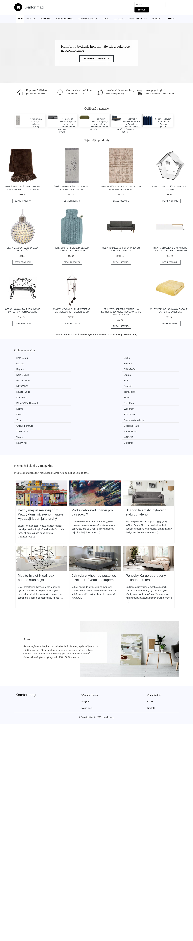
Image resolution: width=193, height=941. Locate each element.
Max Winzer (108, 395)
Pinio (62, 368)
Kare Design (108, 363)
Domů (20, 19)
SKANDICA (66, 363)
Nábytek (30, 19)
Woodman (150, 379)
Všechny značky (90, 647)
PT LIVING (65, 384)
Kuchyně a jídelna (88, 19)
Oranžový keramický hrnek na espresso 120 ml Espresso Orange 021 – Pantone (121, 312)
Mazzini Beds (24, 374)
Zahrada (118, 19)
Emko (63, 358)
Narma (105, 379)
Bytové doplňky (64, 19)
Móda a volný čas (138, 19)
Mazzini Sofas (25, 368)
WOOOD (64, 395)
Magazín (86, 653)
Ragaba (22, 363)
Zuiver (148, 374)
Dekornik (149, 395)
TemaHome (66, 374)
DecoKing (65, 379)
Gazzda (106, 358)
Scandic (149, 368)
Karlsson (22, 384)
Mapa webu (87, 660)
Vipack (21, 395)
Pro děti (170, 19)
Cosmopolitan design (155, 384)
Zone (104, 384)
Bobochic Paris (67, 390)
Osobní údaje (154, 647)
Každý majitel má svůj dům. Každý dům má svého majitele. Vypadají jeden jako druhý (41, 466)
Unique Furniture (26, 390)
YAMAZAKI (108, 390)
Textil (106, 19)
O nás (150, 653)
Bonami (148, 358)
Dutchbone (107, 374)
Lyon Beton (23, 358)
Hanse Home (151, 390)
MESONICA (108, 368)
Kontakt (151, 660)
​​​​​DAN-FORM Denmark (29, 379)
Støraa (148, 363)
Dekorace (45, 19)
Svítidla (156, 19)
